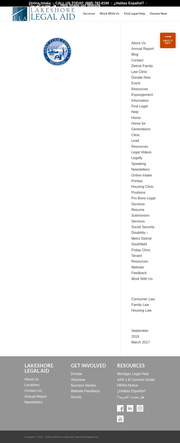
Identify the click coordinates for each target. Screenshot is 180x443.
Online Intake (141, 175)
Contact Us (33, 390)
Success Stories (83, 385)
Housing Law (141, 310)
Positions (138, 192)
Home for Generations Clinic (140, 129)
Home (136, 118)
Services (138, 221)
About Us (138, 43)
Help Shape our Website (81, 5)
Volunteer (78, 380)
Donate (76, 374)
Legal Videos (141, 152)
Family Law (140, 305)
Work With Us (141, 279)
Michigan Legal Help (133, 374)
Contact (137, 60)
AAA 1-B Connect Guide (136, 380)
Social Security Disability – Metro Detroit (142, 232)
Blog (134, 54)
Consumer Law (143, 299)
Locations (32, 385)
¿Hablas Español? (131, 391)
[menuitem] (129, 3)
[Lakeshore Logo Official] (43, 14)
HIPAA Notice (127, 385)
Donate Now (140, 77)
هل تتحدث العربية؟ (42, 5)
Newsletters (140, 169)
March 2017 (140, 342)
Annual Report (142, 49)
